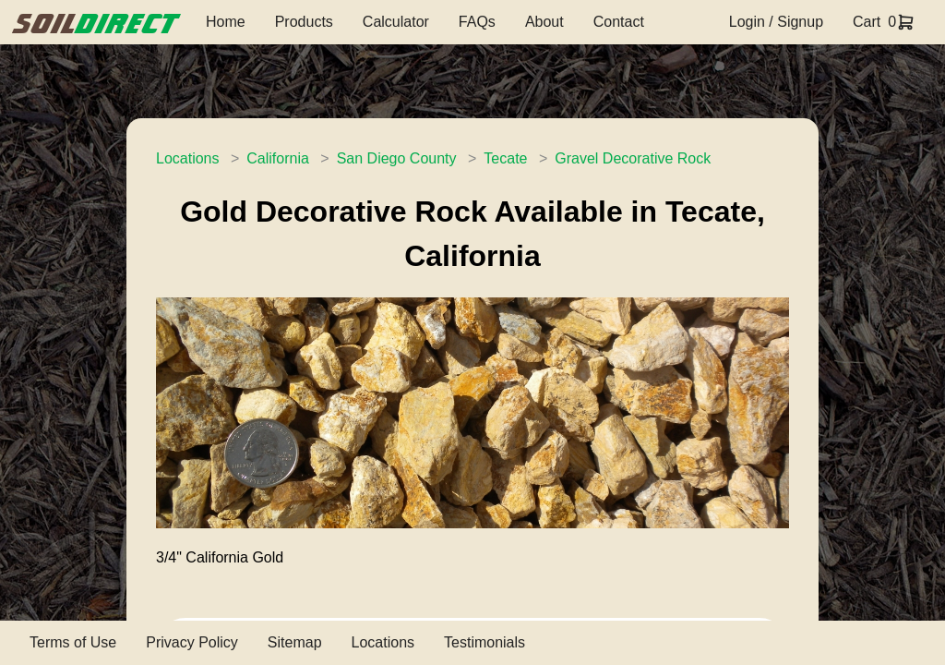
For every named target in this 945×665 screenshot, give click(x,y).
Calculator (396, 22)
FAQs (477, 22)
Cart (866, 22)
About (544, 22)
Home (225, 22)
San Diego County (397, 158)
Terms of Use (73, 642)
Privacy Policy (192, 642)
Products (304, 22)
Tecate (505, 158)
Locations (188, 158)
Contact (618, 22)
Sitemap (295, 642)
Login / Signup (776, 22)
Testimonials (484, 642)
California (277, 158)
